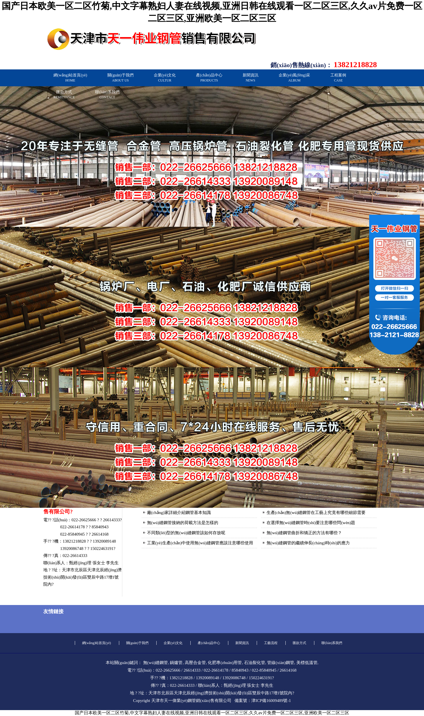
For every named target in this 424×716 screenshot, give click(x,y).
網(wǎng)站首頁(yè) (70, 77)
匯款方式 (64, 94)
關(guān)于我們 (120, 77)
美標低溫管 (306, 662)
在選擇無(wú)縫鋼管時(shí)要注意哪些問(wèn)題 (311, 522)
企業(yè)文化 (165, 77)
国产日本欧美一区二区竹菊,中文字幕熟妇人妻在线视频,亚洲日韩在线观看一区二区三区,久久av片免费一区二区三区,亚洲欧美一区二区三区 (212, 712)
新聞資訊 (250, 77)
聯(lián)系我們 (107, 94)
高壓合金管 (195, 662)
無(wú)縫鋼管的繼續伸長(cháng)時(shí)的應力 (308, 543)
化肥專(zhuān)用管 (225, 662)
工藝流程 (271, 643)
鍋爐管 (176, 662)
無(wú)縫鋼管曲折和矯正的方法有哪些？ (304, 533)
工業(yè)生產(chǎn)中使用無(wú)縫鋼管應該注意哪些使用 (200, 543)
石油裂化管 (254, 662)
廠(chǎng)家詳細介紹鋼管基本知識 (179, 512)
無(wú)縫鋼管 (155, 662)
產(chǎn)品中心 (209, 77)
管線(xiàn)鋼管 (280, 662)
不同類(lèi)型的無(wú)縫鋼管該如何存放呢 (186, 533)
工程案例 (338, 77)
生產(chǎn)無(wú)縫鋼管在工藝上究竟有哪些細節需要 (316, 512)
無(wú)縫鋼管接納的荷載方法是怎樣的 (182, 522)
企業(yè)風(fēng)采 (294, 77)
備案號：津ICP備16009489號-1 (262, 700)
